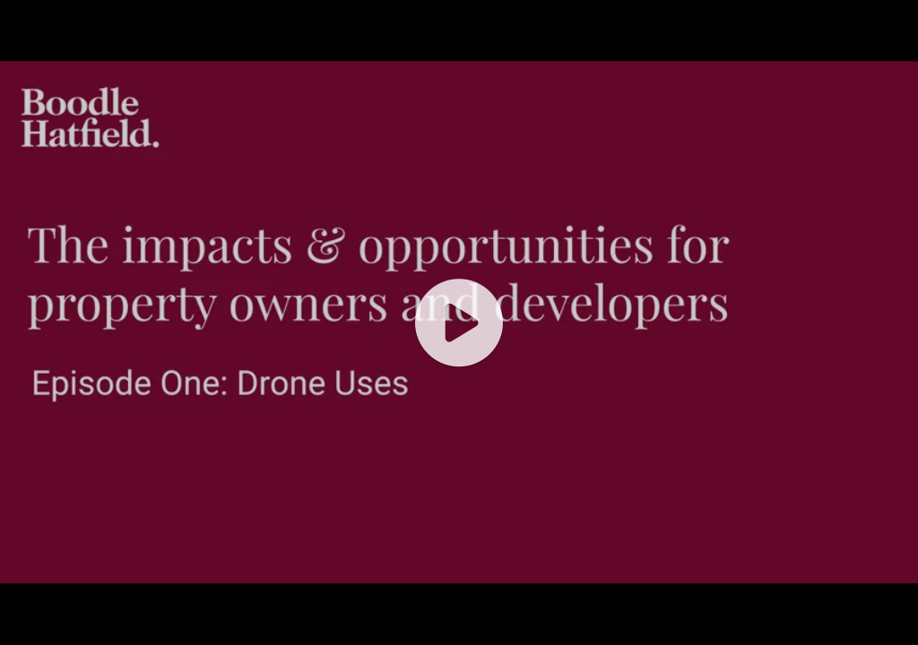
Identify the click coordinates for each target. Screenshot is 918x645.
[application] (459, 322)
